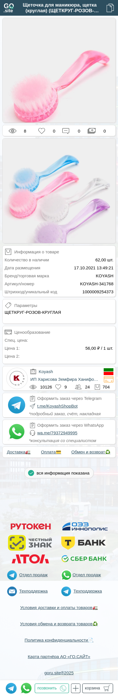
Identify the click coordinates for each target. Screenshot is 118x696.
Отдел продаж (33, 574)
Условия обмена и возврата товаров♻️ (59, 623)
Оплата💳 (51, 451)
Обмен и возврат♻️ (91, 451)
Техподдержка (33, 591)
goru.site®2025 (59, 672)
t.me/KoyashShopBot (57, 406)
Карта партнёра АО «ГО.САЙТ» (59, 656)
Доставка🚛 (19, 451)
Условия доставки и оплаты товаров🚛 (59, 607)
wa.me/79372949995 (57, 432)
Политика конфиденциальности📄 (59, 640)
